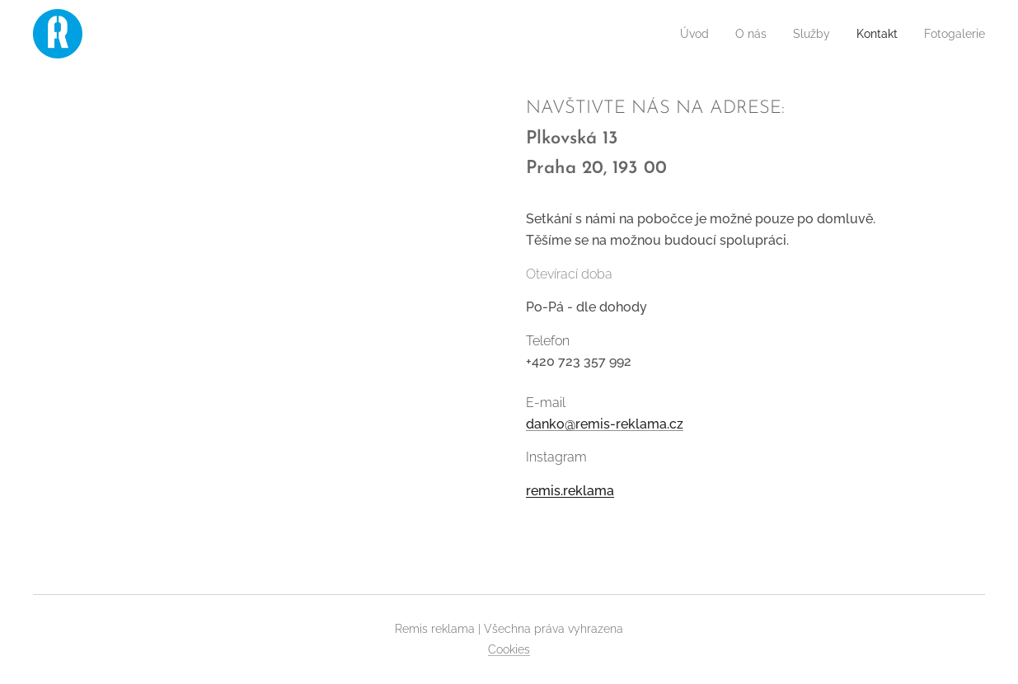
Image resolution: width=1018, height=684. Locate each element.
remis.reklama (570, 491)
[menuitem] (674, 33)
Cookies (509, 649)
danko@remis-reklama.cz (604, 424)
